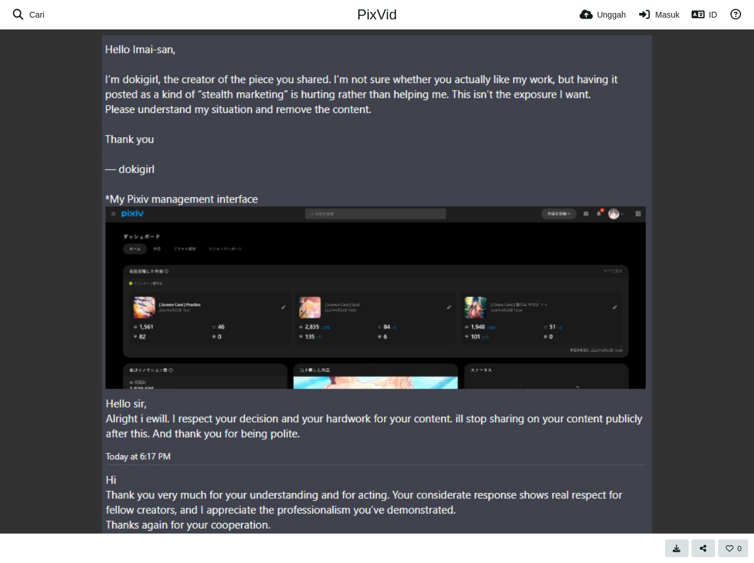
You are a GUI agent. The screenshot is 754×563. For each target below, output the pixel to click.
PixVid (377, 14)
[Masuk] (659, 14)
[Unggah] (603, 14)
